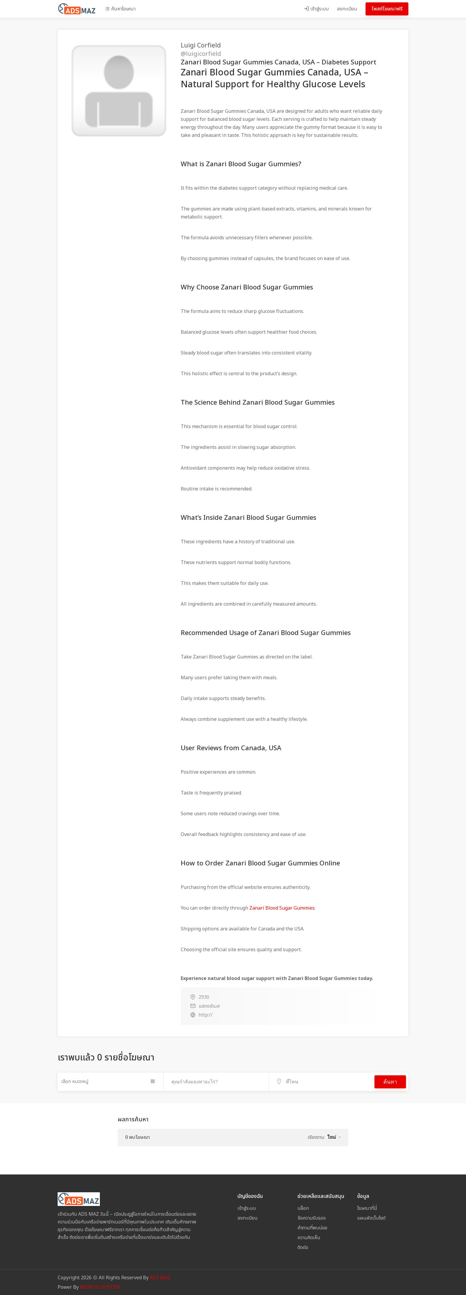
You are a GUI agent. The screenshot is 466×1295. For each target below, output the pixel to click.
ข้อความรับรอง (311, 1217)
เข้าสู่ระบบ (316, 8)
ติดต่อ (302, 1246)
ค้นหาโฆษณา (120, 8)
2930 (204, 997)
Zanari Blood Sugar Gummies (282, 908)
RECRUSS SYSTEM (100, 1286)
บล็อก (303, 1207)
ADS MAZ (160, 1277)
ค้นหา (390, 1081)
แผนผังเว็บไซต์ (371, 1217)
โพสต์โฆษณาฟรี (386, 8)
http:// (205, 1015)
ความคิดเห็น (308, 1237)
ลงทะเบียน (347, 8)
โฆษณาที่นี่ (367, 1207)
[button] (334, 1137)
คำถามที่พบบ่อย (312, 1227)
